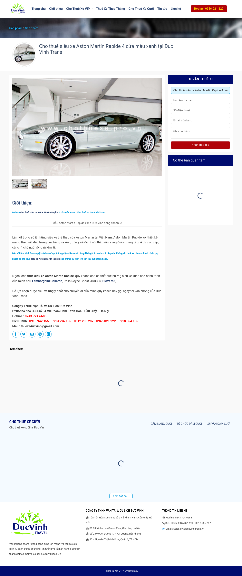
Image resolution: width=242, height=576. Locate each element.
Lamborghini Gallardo (47, 281)
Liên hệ (176, 9)
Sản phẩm (16, 28)
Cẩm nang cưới (161, 423)
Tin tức (162, 9)
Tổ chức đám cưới (189, 423)
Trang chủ (39, 9)
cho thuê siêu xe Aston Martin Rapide (39, 212)
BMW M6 (108, 281)
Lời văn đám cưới (218, 423)
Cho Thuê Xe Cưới (141, 9)
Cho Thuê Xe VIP (79, 9)
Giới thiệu (56, 9)
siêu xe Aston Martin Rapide (45, 258)
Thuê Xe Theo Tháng (110, 9)
